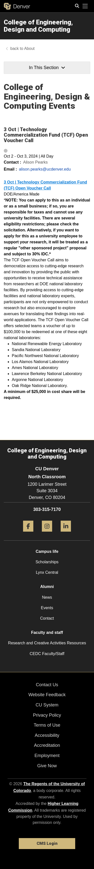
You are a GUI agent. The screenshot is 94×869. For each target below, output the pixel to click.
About (29, 48)
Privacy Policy (47, 715)
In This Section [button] (47, 67)
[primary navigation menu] (85, 6)
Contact (47, 618)
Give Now (47, 765)
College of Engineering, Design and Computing (38, 25)
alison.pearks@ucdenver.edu (45, 169)
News (47, 597)
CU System (47, 704)
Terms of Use (47, 725)
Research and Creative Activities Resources (47, 643)
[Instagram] (47, 533)
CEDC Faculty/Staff (47, 654)
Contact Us (47, 684)
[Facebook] (28, 533)
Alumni (47, 586)
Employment (46, 755)
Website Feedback (47, 694)
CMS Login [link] (47, 843)
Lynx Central (47, 572)
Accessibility (47, 735)
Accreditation (47, 745)
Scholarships (47, 562)
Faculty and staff (47, 632)
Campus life (47, 551)
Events (47, 608)
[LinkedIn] (66, 533)
